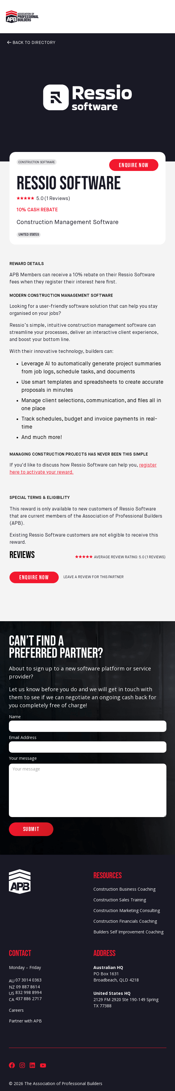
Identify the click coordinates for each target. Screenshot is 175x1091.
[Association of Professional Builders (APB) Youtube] (43, 1065)
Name (15, 716)
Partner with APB (25, 1021)
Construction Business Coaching (124, 889)
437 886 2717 (28, 998)
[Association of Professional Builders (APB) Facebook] (12, 1065)
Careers (16, 1010)
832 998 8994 (28, 992)
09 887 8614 (28, 986)
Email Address (22, 737)
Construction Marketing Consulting (126, 910)
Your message (23, 758)
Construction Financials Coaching (125, 921)
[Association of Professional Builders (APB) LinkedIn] (32, 1065)
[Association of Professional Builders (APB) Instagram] (22, 1065)
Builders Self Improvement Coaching (128, 932)
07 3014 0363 (28, 980)
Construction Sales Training (119, 900)
